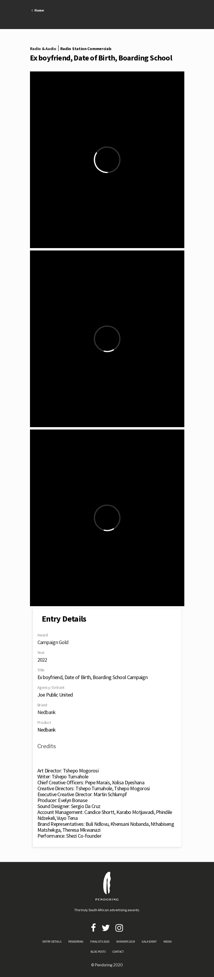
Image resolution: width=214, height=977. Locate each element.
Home (37, 10)
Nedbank (46, 712)
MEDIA (168, 942)
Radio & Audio (43, 48)
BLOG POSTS (98, 952)
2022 (42, 659)
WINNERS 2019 (125, 942)
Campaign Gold (53, 642)
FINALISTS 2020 (100, 942)
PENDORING (75, 942)
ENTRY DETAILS (51, 942)
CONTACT (118, 952)
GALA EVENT (149, 942)
